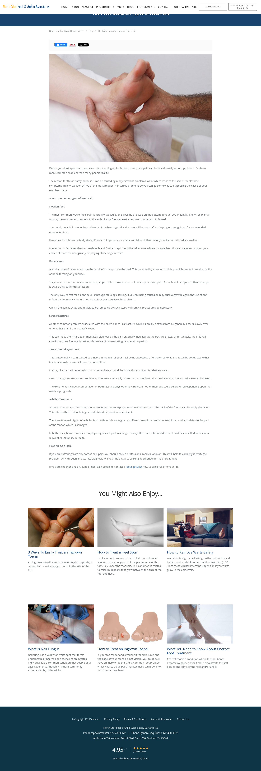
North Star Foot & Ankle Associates (66, 30)
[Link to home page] (25, 6)
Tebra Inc (95, 719)
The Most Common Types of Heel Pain (117, 30)
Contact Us (183, 719)
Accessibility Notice (162, 719)
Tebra (145, 758)
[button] (213, 7)
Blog (91, 30)
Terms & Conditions (135, 719)
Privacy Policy (112, 719)
